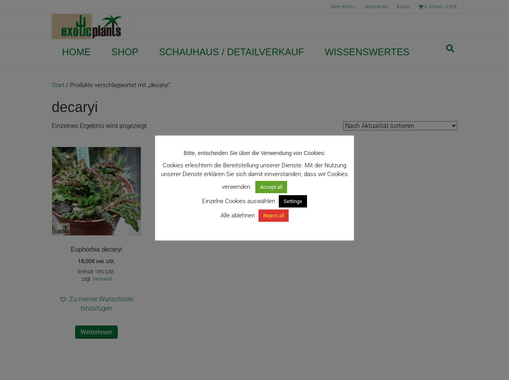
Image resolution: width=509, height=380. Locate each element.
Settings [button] (293, 201)
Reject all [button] (273, 216)
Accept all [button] (271, 187)
